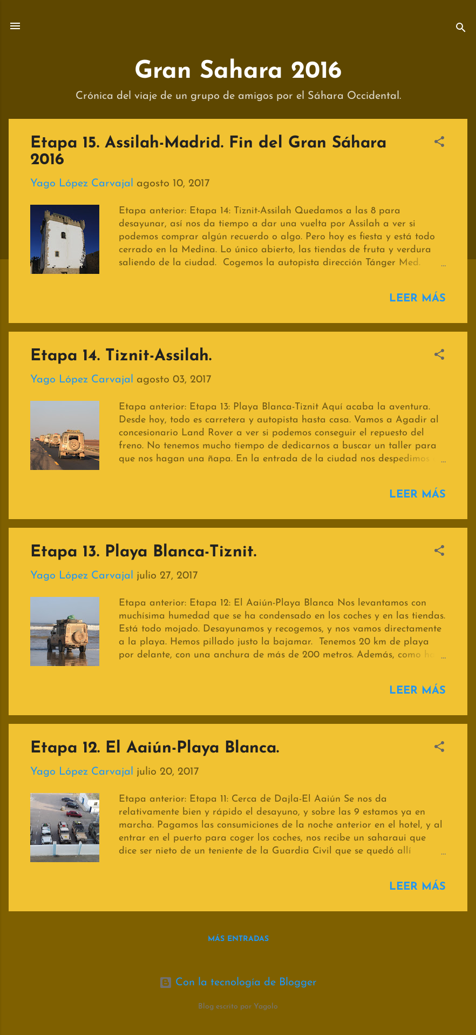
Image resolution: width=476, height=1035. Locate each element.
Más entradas (238, 939)
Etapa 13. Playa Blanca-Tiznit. (143, 552)
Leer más (417, 298)
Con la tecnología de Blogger (238, 982)
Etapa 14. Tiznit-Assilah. (121, 356)
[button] (439, 143)
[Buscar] (460, 29)
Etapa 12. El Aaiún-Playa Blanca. (154, 748)
